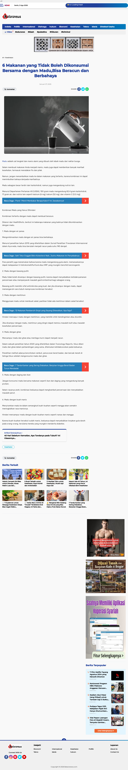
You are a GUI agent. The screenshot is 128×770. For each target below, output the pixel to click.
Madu (5, 161)
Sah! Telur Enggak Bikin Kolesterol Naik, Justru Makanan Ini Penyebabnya (47, 256)
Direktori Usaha (107, 27)
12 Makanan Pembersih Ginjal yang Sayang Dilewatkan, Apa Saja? (43, 310)
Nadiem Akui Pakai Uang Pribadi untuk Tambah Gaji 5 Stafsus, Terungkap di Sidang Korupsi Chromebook (99, 697)
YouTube (26, 758)
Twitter (21, 758)
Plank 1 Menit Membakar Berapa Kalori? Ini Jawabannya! (39, 201)
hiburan (54, 32)
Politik (17, 27)
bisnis (94, 27)
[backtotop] (64, 740)
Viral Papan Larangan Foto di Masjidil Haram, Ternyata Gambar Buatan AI (99, 720)
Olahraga (42, 27)
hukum (53, 27)
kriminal (66, 32)
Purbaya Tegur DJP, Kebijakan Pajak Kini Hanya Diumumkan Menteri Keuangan (98, 708)
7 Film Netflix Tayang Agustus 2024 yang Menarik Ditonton (99, 674)
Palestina (42, 32)
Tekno (86, 27)
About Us (113, 749)
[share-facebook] (79, 89)
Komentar (9, 89)
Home (7, 5)
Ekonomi (63, 27)
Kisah (31, 32)
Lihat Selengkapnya (106, 731)
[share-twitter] (83, 89)
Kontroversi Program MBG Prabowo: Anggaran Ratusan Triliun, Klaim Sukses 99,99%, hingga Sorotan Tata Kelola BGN (98, 686)
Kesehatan (75, 27)
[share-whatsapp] (87, 89)
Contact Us (114, 752)
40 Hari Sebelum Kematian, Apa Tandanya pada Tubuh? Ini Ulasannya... (32, 436)
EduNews (20, 32)
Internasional (29, 27)
